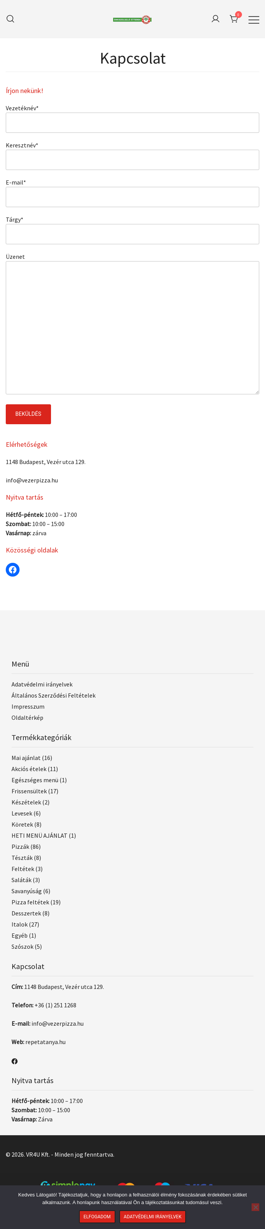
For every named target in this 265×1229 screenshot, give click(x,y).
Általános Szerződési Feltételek (53, 695)
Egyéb (20, 935)
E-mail (16, 182)
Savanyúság (27, 891)
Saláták (21, 880)
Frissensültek (29, 791)
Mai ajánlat (26, 758)
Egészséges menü (35, 780)
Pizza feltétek (30, 902)
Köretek (22, 824)
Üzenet (15, 256)
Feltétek (23, 869)
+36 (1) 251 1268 (55, 1005)
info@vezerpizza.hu (32, 480)
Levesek (22, 813)
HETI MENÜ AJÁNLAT (39, 835)
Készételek (26, 802)
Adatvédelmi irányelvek (42, 684)
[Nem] (255, 1207)
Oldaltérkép (27, 717)
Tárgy (14, 219)
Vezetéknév (22, 108)
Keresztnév (22, 145)
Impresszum (28, 706)
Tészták (22, 857)
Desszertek (26, 913)
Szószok (22, 946)
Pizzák (20, 846)
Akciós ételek (29, 769)
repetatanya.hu (45, 1042)
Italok (20, 924)
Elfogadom (97, 1216)
